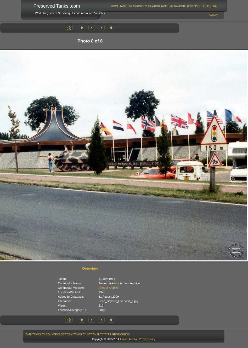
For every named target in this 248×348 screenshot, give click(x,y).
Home (115, 6)
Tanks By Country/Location (140, 6)
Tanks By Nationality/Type (180, 6)
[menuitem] (115, 6)
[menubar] (164, 6)
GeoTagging (208, 6)
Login (213, 14)
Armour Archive (109, 287)
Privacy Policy (147, 339)
